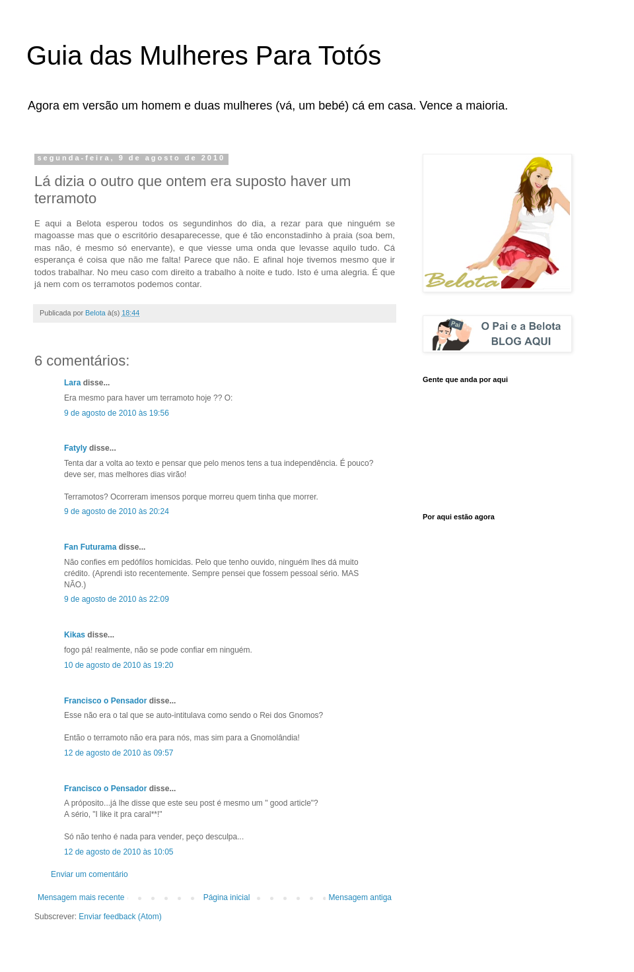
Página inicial (226, 897)
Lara (72, 382)
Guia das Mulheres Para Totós (203, 55)
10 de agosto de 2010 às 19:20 (118, 665)
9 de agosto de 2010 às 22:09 (116, 599)
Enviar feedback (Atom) (120, 916)
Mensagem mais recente (81, 897)
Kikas (74, 634)
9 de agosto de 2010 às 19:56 (116, 413)
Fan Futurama (90, 547)
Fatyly (75, 448)
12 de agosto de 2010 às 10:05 (118, 852)
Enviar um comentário (89, 874)
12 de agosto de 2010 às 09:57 (118, 753)
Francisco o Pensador (105, 700)
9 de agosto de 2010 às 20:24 (116, 511)
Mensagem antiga (360, 897)
